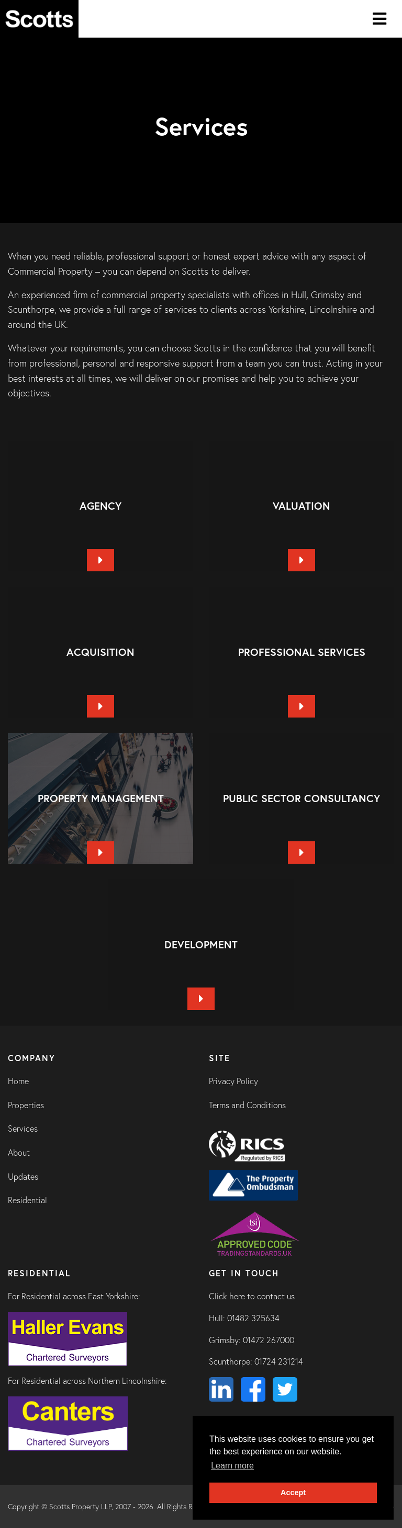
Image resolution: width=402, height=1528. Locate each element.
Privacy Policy (233, 1081)
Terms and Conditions (247, 1105)
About (19, 1152)
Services (23, 1128)
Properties (26, 1105)
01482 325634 (253, 1318)
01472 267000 (268, 1340)
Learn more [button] (232, 1465)
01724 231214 (278, 1361)
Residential (27, 1200)
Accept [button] (293, 1492)
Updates (23, 1176)
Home (18, 1081)
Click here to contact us (252, 1296)
